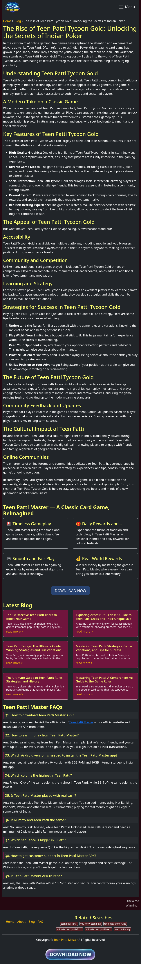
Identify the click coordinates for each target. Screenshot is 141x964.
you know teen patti (90, 923)
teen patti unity (122, 929)
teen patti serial (69, 923)
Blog (18, 21)
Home (7, 21)
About (21, 922)
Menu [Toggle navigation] (127, 7)
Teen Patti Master (81, 722)
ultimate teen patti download (70, 929)
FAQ (40, 922)
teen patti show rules (115, 923)
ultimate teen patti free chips (99, 929)
